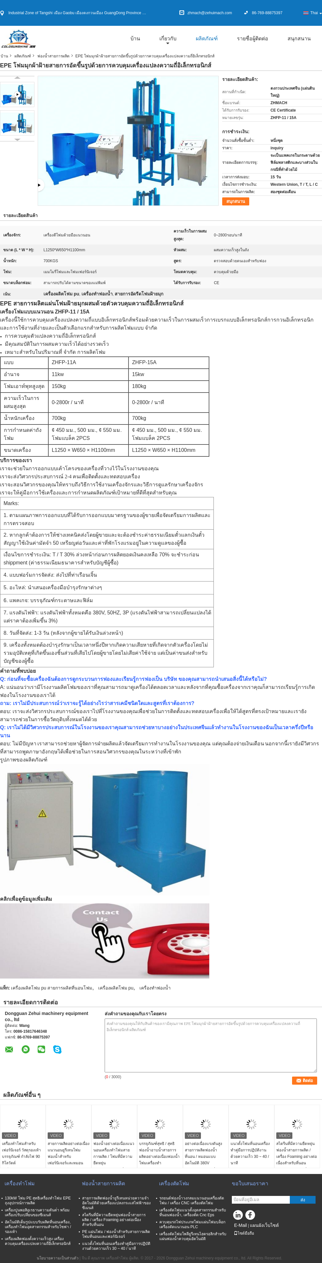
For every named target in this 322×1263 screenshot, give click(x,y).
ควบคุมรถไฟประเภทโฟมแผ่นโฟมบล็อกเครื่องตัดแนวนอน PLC (192, 1224)
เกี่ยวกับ (167, 38)
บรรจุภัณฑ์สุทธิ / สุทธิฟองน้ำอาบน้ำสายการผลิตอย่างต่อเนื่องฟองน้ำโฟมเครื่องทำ (159, 1153)
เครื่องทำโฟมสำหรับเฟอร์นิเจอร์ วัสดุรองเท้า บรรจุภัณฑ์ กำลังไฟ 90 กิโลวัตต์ (21, 1153)
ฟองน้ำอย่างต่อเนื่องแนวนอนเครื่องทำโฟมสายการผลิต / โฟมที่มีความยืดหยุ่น (113, 1153)
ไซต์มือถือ (244, 1233)
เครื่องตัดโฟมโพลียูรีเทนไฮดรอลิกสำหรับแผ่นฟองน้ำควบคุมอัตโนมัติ (192, 1236)
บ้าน (135, 38)
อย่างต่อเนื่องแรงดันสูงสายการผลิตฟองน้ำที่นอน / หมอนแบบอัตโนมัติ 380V (203, 1153)
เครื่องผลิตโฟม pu (115, 987)
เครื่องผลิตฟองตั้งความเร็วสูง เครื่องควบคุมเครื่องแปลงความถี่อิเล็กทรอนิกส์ (38, 1241)
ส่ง (302, 1200)
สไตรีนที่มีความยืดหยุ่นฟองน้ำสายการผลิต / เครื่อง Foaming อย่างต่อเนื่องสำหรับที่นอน (296, 1153)
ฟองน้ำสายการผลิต (53, 56)
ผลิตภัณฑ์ (207, 38)
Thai (316, 13)
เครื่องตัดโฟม (174, 1183)
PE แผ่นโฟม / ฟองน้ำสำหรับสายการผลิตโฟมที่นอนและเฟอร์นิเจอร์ (116, 1234)
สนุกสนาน (299, 38)
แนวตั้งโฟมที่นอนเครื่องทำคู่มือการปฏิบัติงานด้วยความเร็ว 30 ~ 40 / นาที (250, 1153)
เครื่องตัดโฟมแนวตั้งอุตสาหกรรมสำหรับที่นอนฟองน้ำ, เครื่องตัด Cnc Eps (192, 1212)
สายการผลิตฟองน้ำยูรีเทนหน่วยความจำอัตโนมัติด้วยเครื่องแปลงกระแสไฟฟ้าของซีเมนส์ (116, 1203)
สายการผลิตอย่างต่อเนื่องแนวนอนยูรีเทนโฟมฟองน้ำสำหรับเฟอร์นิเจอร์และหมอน (69, 1153)
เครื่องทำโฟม (20, 1183)
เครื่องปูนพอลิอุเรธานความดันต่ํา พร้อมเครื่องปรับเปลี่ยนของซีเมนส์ (37, 1212)
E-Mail (240, 1225)
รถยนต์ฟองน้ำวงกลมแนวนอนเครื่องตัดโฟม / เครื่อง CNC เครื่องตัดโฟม (191, 1200)
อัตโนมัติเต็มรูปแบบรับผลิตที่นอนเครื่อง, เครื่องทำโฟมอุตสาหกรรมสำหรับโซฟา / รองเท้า (38, 1227)
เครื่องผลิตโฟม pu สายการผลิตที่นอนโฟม (51, 987)
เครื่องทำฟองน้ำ (155, 987)
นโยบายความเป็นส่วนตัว (58, 1258)
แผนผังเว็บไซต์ (264, 1225)
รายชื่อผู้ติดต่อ (252, 38)
